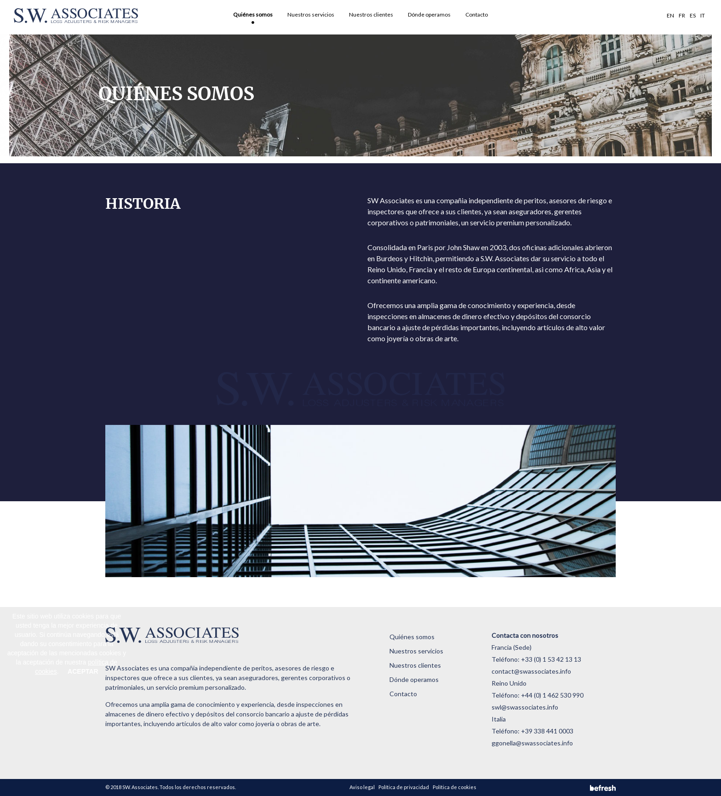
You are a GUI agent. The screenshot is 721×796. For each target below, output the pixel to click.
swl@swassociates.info (525, 707)
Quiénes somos (253, 14)
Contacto (476, 14)
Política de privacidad (403, 787)
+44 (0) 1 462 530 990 (552, 695)
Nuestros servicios (310, 14)
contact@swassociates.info (531, 671)
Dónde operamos (429, 14)
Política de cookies (454, 787)
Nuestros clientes (371, 14)
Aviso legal (362, 787)
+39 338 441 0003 (547, 731)
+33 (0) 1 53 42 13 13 (551, 659)
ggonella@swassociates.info (532, 743)
